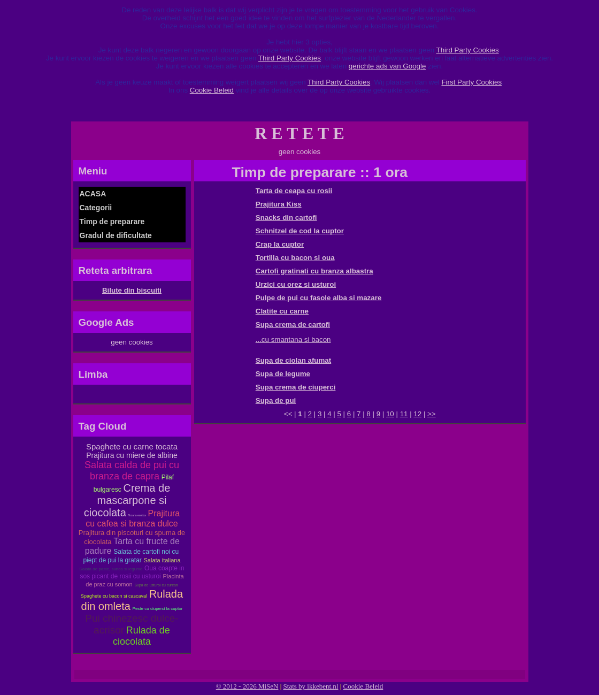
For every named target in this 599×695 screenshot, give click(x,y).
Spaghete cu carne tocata (132, 446)
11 (404, 414)
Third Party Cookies (467, 50)
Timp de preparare (112, 221)
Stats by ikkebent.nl (311, 686)
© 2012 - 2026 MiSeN (247, 686)
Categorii (96, 207)
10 (390, 414)
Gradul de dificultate (116, 235)
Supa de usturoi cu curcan (156, 585)
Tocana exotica (137, 515)
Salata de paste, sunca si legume (110, 569)
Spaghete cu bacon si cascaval (114, 596)
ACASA (93, 193)
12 (417, 414)
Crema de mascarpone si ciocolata (127, 500)
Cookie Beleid (212, 90)
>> (431, 414)
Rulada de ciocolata (141, 636)
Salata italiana (162, 560)
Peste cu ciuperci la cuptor (158, 608)
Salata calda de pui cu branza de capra (132, 471)
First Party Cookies (471, 82)
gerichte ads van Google (387, 66)
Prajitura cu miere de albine (131, 455)
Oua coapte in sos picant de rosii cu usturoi (132, 572)
